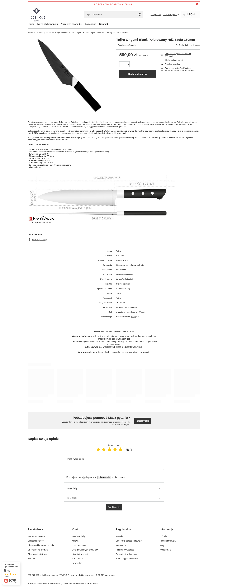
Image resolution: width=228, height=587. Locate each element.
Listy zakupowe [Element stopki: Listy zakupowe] (79, 545)
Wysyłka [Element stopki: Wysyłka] (119, 536)
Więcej (141, 312)
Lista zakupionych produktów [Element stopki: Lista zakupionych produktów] (85, 550)
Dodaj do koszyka (137, 74)
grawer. (131, 131)
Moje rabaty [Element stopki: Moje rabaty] (77, 558)
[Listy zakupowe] (171, 14)
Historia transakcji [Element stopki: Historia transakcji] (80, 554)
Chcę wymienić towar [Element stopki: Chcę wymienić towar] (37, 554)
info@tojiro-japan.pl (49, 575)
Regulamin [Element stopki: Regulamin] (121, 545)
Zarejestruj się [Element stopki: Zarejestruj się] (78, 536)
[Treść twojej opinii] (114, 462)
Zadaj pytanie (143, 421)
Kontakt (103, 24)
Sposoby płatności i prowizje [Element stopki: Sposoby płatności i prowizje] (129, 541)
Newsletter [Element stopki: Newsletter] (77, 563)
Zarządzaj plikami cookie (127, 558)
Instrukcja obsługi (39, 239)
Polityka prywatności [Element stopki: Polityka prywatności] (125, 550)
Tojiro (118, 251)
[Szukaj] (140, 14)
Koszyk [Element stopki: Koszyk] (75, 541)
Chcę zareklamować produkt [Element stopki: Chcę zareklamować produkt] (41, 545)
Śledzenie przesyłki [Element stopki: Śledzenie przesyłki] (37, 541)
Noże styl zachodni (71, 24)
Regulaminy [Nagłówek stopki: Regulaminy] (123, 529)
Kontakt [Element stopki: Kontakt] (31, 558)
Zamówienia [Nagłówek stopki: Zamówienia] (35, 529)
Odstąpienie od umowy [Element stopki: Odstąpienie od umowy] (126, 554)
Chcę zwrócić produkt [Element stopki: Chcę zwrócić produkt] (38, 550)
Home (31, 24)
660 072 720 (33, 575)
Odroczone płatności (173, 68)
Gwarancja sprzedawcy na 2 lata (130, 265)
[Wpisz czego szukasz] (113, 14)
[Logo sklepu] (36, 15)
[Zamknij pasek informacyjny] (197, 4)
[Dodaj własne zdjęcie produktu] (117, 477)
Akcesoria (90, 24)
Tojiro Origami (76, 32)
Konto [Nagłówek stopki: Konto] (76, 529)
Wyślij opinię (114, 507)
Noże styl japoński (47, 24)
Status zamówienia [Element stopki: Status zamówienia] (36, 536)
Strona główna (43, 32)
